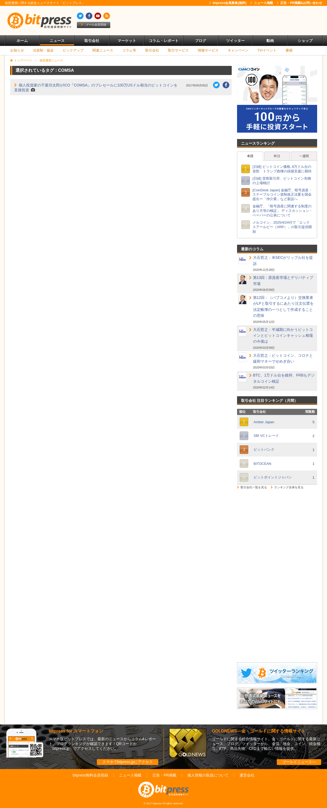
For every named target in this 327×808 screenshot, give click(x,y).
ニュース (57, 40)
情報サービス (208, 50)
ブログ (200, 40)
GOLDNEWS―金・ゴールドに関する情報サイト (258, 731)
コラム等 (129, 50)
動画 (270, 40)
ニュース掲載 (261, 3)
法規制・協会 (43, 50)
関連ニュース (102, 50)
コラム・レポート (164, 40)
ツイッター (235, 40)
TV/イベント (267, 50)
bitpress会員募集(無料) (228, 3)
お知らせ (17, 50)
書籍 (289, 50)
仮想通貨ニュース (51, 60)
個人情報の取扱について (207, 775)
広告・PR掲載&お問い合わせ (299, 3)
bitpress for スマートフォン (76, 731)
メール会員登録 (93, 24)
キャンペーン (238, 50)
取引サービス (178, 50)
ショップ (305, 40)
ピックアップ (73, 50)
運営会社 (246, 775)
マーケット (126, 40)
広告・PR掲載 (164, 775)
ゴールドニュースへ (299, 762)
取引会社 (91, 40)
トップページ (23, 60)
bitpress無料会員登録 (90, 775)
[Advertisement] (225, 21)
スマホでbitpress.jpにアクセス (127, 762)
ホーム (22, 40)
